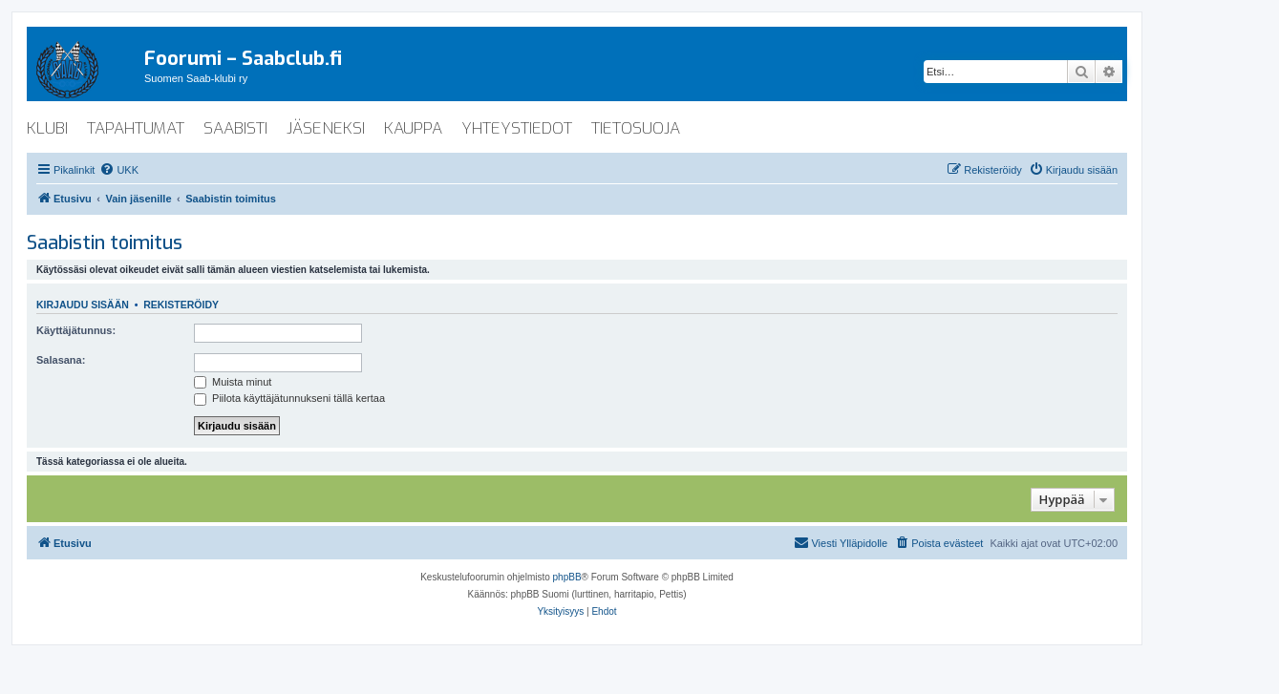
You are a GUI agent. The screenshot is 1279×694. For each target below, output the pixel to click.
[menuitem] (119, 169)
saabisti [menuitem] (235, 128)
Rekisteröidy (181, 304)
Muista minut (232, 382)
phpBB (567, 577)
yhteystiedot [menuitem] (516, 128)
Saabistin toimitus (104, 243)
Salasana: (60, 360)
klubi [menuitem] (47, 128)
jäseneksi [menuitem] (326, 128)
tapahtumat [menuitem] (135, 128)
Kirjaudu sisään (82, 304)
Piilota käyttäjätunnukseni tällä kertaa (289, 398)
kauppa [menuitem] (413, 128)
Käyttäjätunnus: (76, 330)
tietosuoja (635, 128)
